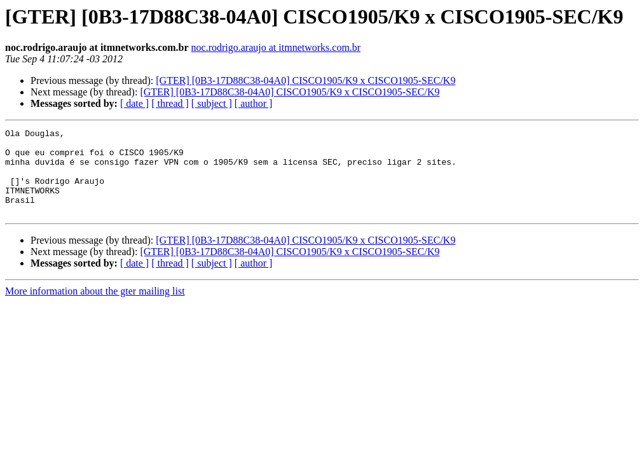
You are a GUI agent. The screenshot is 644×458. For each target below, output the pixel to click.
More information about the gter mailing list (95, 308)
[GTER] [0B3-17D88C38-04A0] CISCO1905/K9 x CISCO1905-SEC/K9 (305, 80)
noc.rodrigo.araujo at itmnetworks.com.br (276, 47)
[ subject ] (211, 103)
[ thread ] (170, 103)
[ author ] (254, 103)
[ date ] (134, 103)
